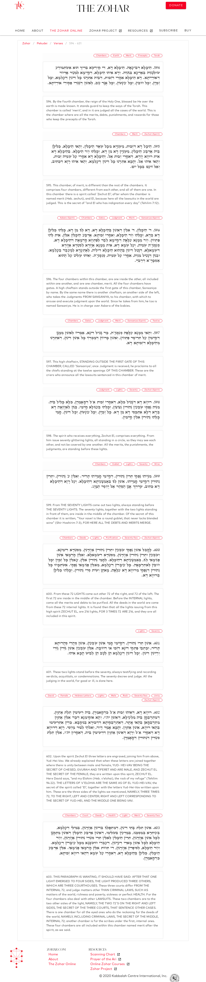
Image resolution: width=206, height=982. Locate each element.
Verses (58, 43)
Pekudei (42, 43)
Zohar (26, 43)
